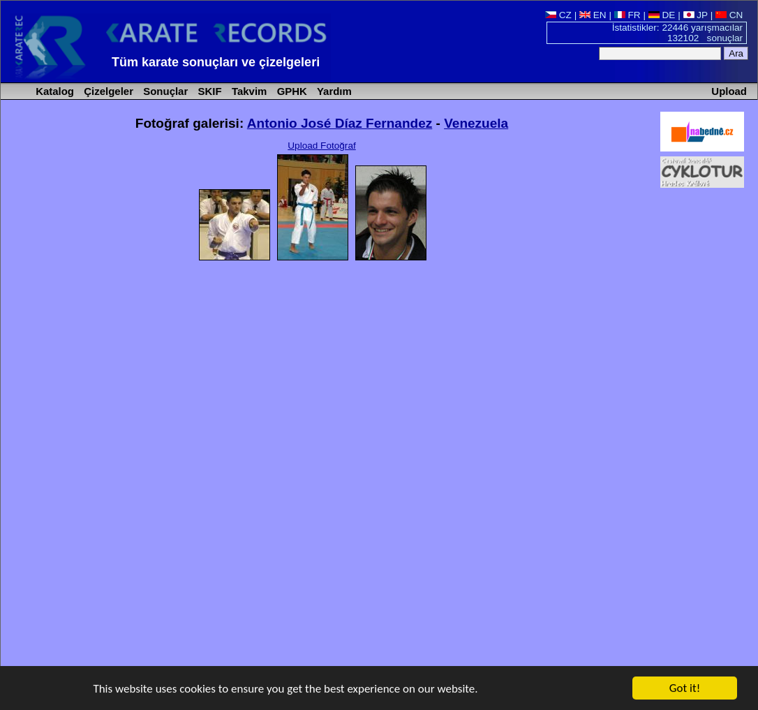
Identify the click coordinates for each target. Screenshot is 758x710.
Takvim (248, 91)
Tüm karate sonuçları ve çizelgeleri (216, 62)
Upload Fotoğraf (321, 145)
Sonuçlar (164, 91)
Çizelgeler (107, 91)
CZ (558, 15)
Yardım (333, 91)
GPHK (290, 91)
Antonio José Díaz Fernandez (339, 123)
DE (662, 15)
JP (695, 15)
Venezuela (476, 123)
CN (729, 15)
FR (627, 15)
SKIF (208, 91)
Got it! (684, 688)
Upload (729, 91)
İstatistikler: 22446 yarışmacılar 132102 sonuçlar (677, 32)
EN (593, 15)
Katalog (53, 91)
